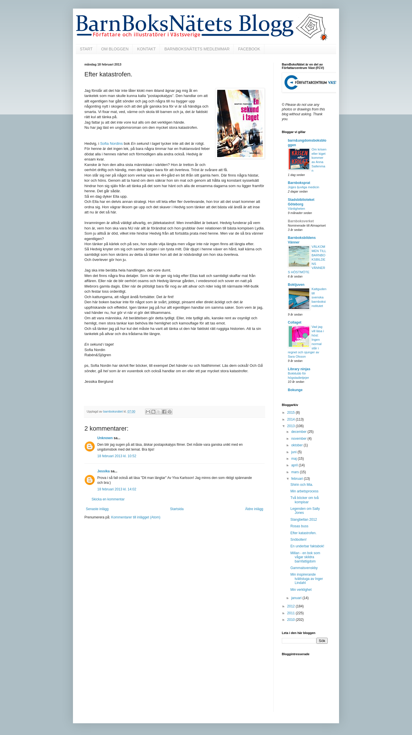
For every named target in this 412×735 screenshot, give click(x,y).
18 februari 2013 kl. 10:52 (116, 456)
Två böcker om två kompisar (304, 500)
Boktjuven (296, 285)
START (86, 49)
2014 (291, 419)
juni (294, 452)
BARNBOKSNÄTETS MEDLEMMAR (196, 49)
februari (297, 479)
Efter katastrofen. (303, 533)
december (299, 432)
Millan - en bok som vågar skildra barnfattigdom (305, 557)
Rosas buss (299, 526)
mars (295, 472)
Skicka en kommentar (108, 499)
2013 (291, 426)
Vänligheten (296, 208)
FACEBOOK (249, 49)
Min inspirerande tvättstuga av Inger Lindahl (306, 578)
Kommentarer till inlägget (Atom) (135, 517)
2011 (291, 613)
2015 (291, 413)
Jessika (103, 471)
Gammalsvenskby (304, 568)
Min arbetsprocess (304, 491)
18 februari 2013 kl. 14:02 (116, 489)
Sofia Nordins (111, 143)
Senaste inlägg (97, 509)
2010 (291, 620)
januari (296, 598)
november (299, 439)
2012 (291, 606)
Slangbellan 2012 (303, 520)
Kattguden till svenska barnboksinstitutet (319, 297)
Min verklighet (301, 590)
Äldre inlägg (254, 509)
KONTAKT (146, 49)
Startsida (176, 509)
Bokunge (295, 390)
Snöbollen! (298, 540)
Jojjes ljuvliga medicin (303, 187)
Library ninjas (299, 369)
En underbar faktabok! (307, 546)
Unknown (105, 438)
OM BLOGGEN (115, 49)
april (295, 465)
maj (294, 459)
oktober (297, 445)
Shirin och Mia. (301, 485)
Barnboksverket (301, 221)
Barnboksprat (299, 183)
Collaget (294, 322)
